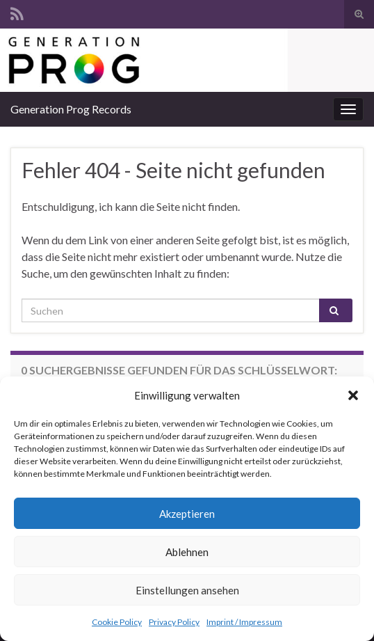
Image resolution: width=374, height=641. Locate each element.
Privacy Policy (174, 622)
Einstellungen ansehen (187, 590)
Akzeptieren (187, 513)
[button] (353, 395)
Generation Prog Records (70, 109)
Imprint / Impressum (244, 622)
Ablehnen (187, 552)
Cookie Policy (117, 622)
